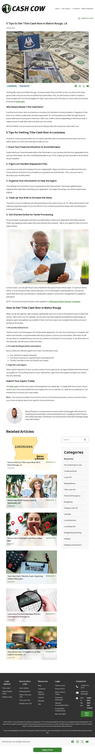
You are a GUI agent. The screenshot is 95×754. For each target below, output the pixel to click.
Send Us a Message (82, 693)
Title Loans (6, 688)
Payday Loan (25, 703)
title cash (14, 386)
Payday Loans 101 (71, 508)
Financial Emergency (72, 496)
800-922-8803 (60, 714)
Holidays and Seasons (73, 545)
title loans (20, 101)
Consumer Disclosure (59, 698)
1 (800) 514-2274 (85, 18)
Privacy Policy (60, 689)
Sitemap (41, 701)
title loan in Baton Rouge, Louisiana (65, 301)
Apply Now (87, 714)
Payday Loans (7, 697)
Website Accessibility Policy (62, 704)
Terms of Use (60, 685)
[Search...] (75, 439)
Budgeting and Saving (72, 532)
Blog (39, 685)
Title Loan (24, 700)
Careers (41, 697)
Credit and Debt (70, 471)
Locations (41, 689)
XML (39, 704)
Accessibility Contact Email (60, 709)
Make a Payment (41, 693)
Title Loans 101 (24, 86)
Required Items (24, 691)
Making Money (70, 483)
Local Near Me (11, 86)
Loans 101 (68, 477)
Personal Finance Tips (73, 465)
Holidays (67, 539)
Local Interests (70, 520)
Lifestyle (67, 514)
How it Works (24, 688)
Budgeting (68, 502)
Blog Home (68, 459)
